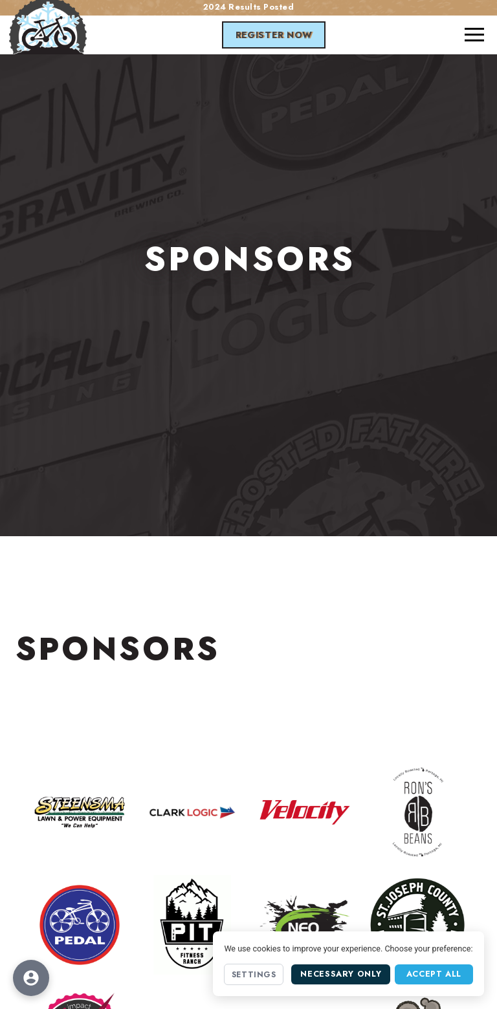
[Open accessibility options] (31, 978)
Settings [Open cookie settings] (254, 974)
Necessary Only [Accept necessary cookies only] (340, 974)
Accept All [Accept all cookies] (433, 974)
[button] (474, 35)
